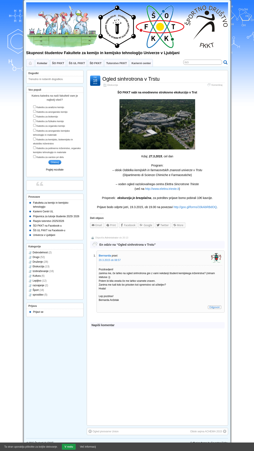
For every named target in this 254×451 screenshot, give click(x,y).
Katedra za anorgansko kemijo (52, 112)
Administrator (112, 237)
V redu (68, 446)
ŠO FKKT (58, 63)
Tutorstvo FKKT (116, 63)
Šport (36, 290)
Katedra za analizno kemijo (50, 107)
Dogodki (33, 73)
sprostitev (38, 294)
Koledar (42, 63)
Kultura (37, 275)
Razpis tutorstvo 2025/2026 (48, 221)
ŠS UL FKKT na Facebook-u (49, 230)
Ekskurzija (113, 85)
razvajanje (38, 285)
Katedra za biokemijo (47, 116)
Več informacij (88, 446)
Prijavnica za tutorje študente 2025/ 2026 (56, 216)
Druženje (38, 261)
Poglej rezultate (55, 169)
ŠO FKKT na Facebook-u (47, 225)
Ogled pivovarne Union (103, 431)
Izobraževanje (41, 271)
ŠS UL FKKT (77, 63)
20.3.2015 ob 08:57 (110, 260)
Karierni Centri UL (43, 211)
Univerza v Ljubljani (44, 235)
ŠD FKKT (96, 63)
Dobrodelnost (40, 252)
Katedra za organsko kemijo (51, 126)
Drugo (36, 257)
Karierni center (141, 63)
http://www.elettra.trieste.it (162, 188)
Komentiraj (217, 85)
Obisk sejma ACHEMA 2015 (208, 431)
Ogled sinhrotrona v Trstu (131, 79)
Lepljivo (37, 280)
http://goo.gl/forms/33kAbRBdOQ (195, 207)
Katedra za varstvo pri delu (50, 157)
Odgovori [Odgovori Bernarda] (214, 307)
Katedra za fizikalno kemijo (50, 121)
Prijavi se (38, 311)
